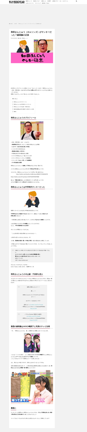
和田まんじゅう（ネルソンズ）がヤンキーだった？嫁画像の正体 (29, 23)
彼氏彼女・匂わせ (45, 3)
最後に (14, 111)
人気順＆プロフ (55, 1)
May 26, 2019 (33, 308)
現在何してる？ (36, 1)
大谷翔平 (49, 1)
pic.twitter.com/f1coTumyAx (36, 304)
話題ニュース (25, 38)
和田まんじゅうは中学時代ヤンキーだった (21, 104)
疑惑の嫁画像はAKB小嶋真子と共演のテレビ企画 (23, 109)
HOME (11, 23)
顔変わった (43, 1)
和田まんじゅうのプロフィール (19, 102)
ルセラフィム (65, 1)
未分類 (15, 23)
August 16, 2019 (33, 320)
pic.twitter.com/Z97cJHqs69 (33, 316)
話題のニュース (29, 1)
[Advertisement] (43, 13)
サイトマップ (38, 3)
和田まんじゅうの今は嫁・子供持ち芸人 (21, 107)
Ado (60, 1)
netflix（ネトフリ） (30, 3)
